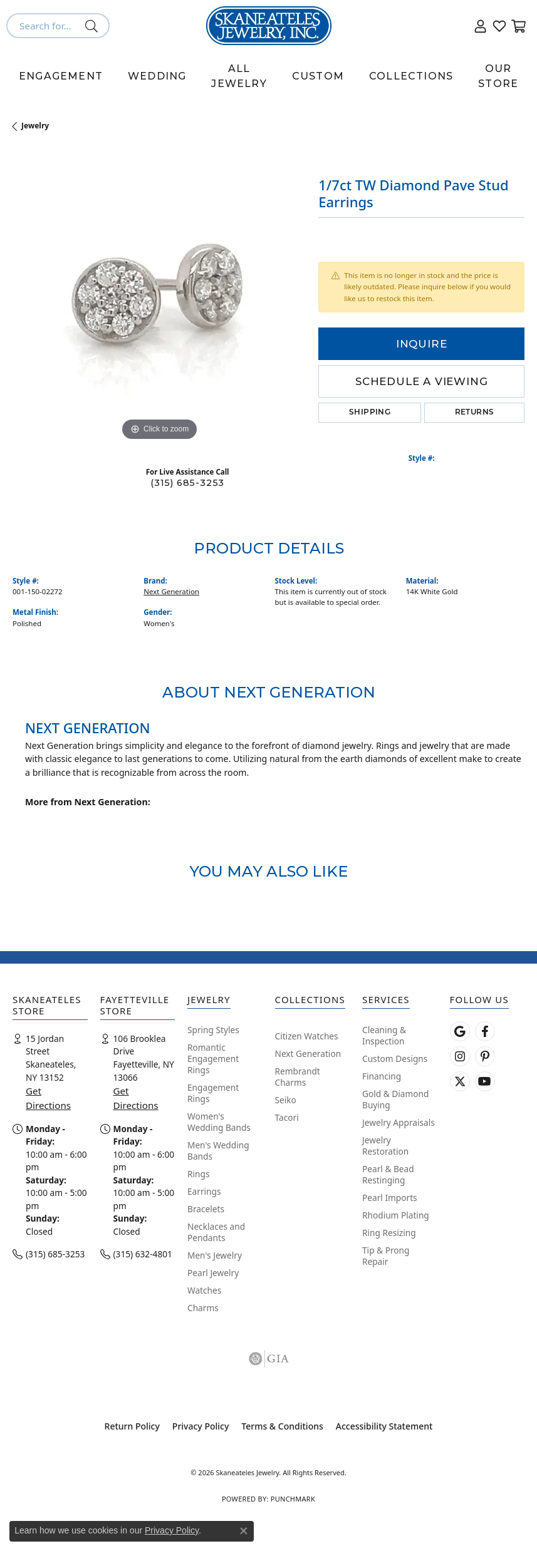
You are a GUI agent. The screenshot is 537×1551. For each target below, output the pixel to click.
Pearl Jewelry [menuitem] (213, 1273)
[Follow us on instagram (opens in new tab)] (460, 1056)
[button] (480, 25)
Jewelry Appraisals (398, 1122)
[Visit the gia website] (269, 1358)
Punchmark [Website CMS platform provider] (293, 1498)
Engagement (61, 76)
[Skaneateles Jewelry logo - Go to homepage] (268, 25)
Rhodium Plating (395, 1215)
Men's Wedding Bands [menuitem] (218, 1150)
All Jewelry (238, 76)
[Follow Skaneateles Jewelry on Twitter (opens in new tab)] (460, 1081)
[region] (159, 297)
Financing (381, 1076)
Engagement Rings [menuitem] (213, 1093)
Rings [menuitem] (198, 1174)
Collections (411, 76)
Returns (474, 412)
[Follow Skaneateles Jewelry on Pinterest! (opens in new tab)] (485, 1056)
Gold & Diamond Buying (395, 1099)
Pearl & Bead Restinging (388, 1174)
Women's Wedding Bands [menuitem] (219, 1121)
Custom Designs (394, 1058)
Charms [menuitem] (203, 1308)
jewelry (35, 125)
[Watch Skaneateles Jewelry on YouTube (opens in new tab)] (485, 1081)
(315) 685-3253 (187, 482)
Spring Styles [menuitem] (213, 1030)
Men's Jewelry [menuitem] (214, 1255)
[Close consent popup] (244, 1531)
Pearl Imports (389, 1197)
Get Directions (48, 1098)
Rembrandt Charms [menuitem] (297, 1076)
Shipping (369, 412)
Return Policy (132, 1426)
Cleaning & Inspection (384, 1035)
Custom (318, 76)
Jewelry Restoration (385, 1145)
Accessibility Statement (384, 1426)
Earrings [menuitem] (204, 1191)
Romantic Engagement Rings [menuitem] (213, 1058)
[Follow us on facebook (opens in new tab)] (485, 1031)
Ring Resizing (389, 1233)
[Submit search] (93, 25)
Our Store (498, 76)
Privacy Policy (200, 1426)
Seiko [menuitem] (285, 1100)
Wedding (157, 76)
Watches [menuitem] (204, 1290)
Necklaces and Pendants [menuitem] (216, 1232)
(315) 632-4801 (142, 1254)
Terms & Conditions (282, 1426)
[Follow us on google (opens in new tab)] (460, 1031)
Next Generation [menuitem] (308, 1053)
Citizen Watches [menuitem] (306, 1036)
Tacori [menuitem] (287, 1117)
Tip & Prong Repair (385, 1255)
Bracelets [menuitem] (205, 1209)
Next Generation (171, 591)
